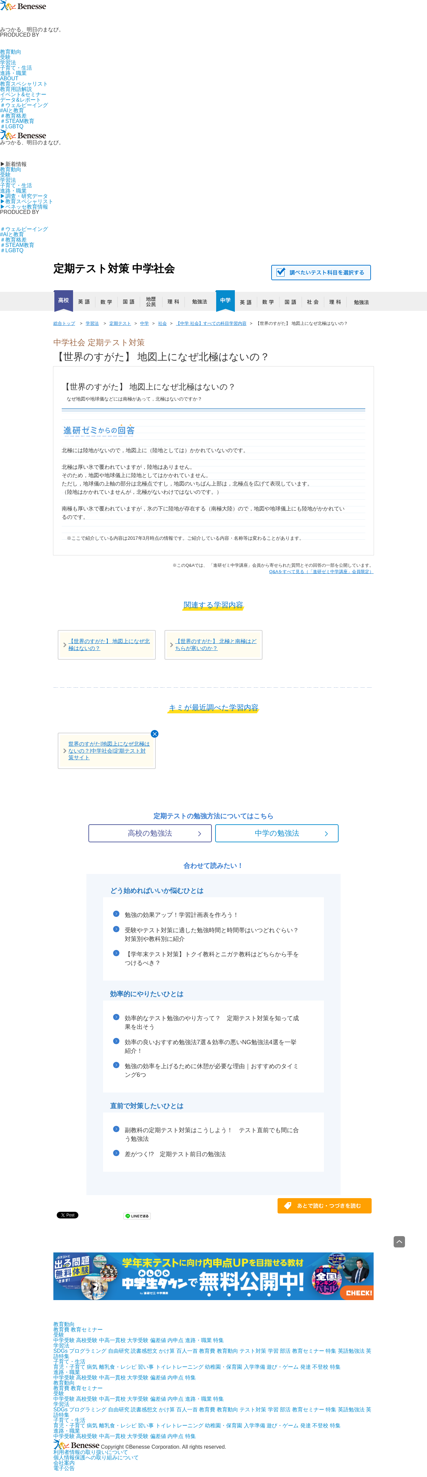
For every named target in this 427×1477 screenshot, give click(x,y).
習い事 (146, 1367)
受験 (5, 57)
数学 (109, 303)
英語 (86, 303)
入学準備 (254, 1367)
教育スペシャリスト (24, 84)
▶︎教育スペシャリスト (26, 201)
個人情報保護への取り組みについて (96, 1457)
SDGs (60, 1351)
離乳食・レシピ (117, 1367)
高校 (63, 301)
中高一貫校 (112, 1340)
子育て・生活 (16, 68)
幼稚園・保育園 (223, 1367)
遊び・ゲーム (283, 1367)
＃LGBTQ (11, 126)
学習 (273, 1351)
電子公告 (64, 1468)
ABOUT (9, 78)
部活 (285, 1351)
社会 (315, 303)
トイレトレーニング (179, 1367)
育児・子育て (69, 1367)
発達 (305, 1367)
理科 (176, 303)
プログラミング (87, 1351)
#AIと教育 (12, 110)
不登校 (320, 1367)
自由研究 (118, 1351)
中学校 (225, 301)
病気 (92, 1367)
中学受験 (64, 1340)
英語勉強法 (351, 1351)
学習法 (8, 62)
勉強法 (198, 303)
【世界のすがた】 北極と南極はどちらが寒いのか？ (216, 644)
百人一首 (187, 1351)
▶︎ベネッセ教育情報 (24, 207)
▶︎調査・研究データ (24, 196)
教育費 (61, 1329)
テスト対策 (253, 1351)
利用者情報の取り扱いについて (90, 1452)
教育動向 (10, 52)
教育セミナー (87, 1329)
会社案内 (64, 1463)
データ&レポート (20, 100)
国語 (131, 303)
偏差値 (158, 1340)
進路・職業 (13, 73)
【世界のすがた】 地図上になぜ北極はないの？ (109, 644)
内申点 (175, 1340)
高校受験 (86, 1340)
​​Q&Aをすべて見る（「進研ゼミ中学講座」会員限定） (321, 571)
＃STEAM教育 (17, 121)
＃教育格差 (13, 116)
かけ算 (167, 1351)
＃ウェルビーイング (24, 105)
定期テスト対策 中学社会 (114, 269)
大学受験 (137, 1340)
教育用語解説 (16, 89)
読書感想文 (144, 1351)
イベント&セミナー (23, 94)
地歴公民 (153, 303)
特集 (218, 1340)
